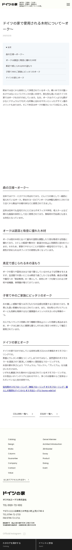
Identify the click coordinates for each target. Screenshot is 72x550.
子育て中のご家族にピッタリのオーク (23, 71)
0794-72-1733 (13, 492)
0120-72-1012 (15, 483)
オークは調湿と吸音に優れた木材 (21, 60)
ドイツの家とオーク (15, 77)
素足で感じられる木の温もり (19, 65)
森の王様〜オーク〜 (15, 54)
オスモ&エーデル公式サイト (58, 534)
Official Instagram (14, 511)
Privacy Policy (8, 534)
